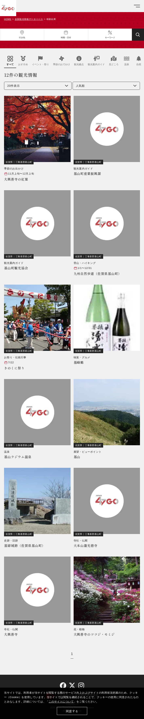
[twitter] (72, 685)
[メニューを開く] (137, 6)
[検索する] (138, 35)
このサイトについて (61, 701)
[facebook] (63, 685)
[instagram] (81, 685)
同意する (72, 711)
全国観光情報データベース (29, 19)
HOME (7, 19)
